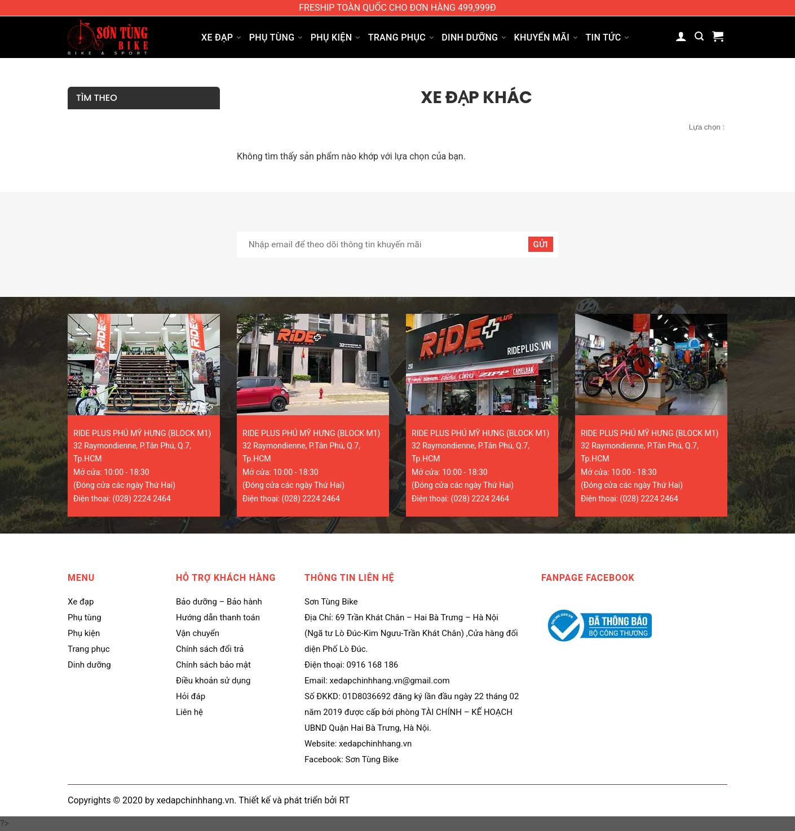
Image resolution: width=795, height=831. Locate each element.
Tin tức (607, 37)
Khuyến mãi (546, 37)
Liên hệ (189, 712)
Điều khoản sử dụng (213, 681)
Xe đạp (221, 37)
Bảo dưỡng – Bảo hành (219, 602)
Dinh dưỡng (473, 37)
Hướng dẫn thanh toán (218, 617)
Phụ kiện (335, 37)
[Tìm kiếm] (699, 36)
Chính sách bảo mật (213, 665)
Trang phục (401, 37)
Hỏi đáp (190, 696)
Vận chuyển (197, 633)
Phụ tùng (276, 37)
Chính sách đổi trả (210, 649)
